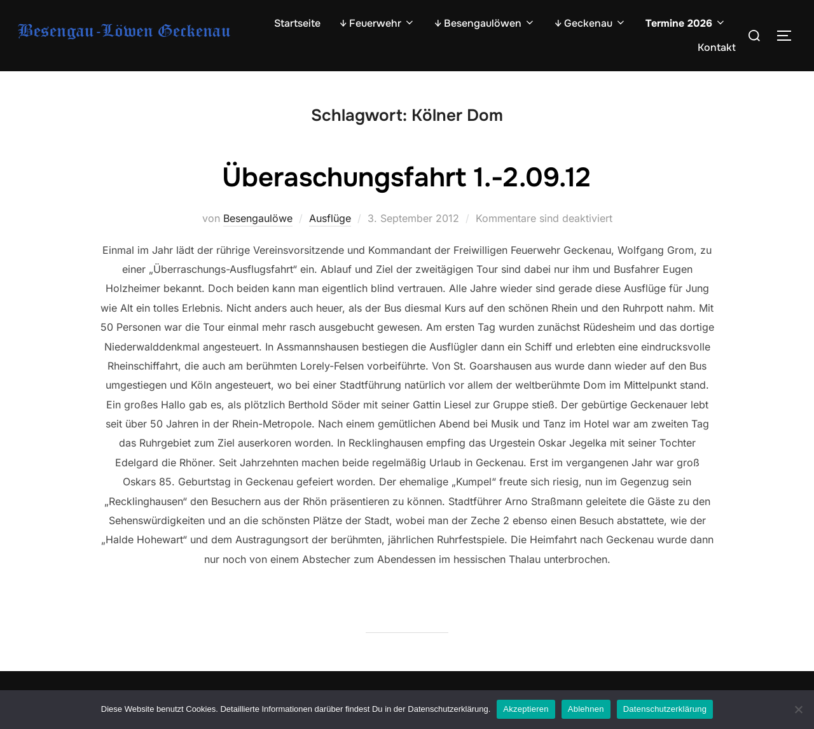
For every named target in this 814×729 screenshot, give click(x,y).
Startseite (297, 23)
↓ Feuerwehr (377, 23)
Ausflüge (330, 218)
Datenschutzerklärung (665, 709)
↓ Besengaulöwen (484, 23)
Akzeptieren (525, 709)
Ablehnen (586, 709)
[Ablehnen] (798, 709)
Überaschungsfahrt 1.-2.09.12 (406, 177)
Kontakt (717, 47)
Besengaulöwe (258, 218)
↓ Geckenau (590, 23)
